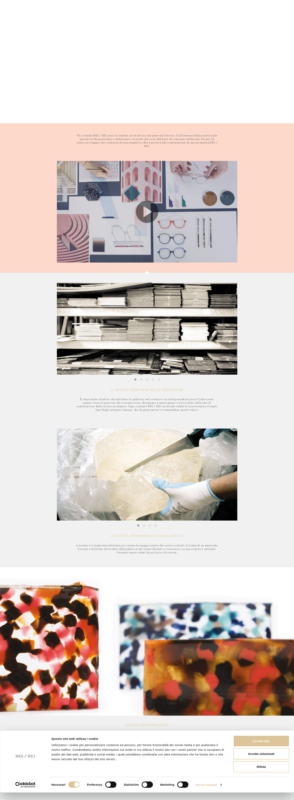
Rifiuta (261, 774)
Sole (60, 15)
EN (248, 15)
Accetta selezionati (261, 761)
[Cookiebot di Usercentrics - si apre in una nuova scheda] (25, 792)
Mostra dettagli (206, 792)
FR (254, 15)
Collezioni (46, 15)
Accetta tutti (261, 748)
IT (243, 15)
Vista (69, 15)
